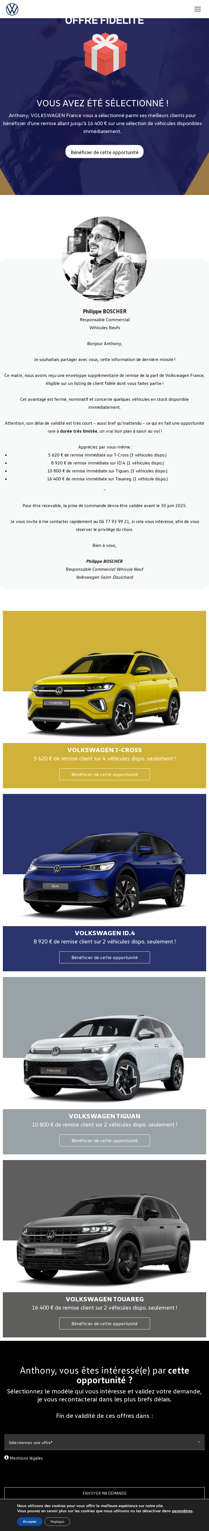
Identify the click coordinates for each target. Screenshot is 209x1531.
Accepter (30, 1521)
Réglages (57, 1521)
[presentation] (104, 1472)
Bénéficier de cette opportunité (104, 774)
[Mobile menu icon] (197, 9)
